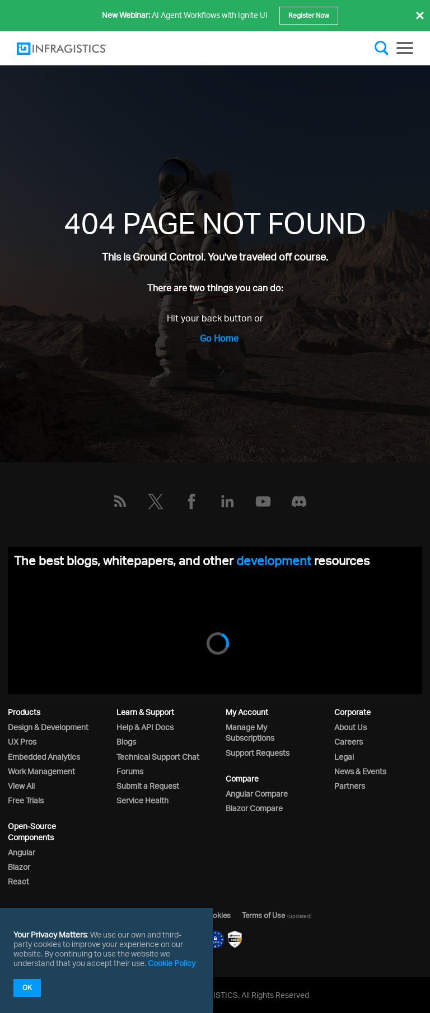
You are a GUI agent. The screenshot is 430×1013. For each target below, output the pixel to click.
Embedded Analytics (44, 756)
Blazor (19, 867)
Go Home (219, 338)
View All (21, 785)
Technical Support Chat (157, 756)
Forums (129, 771)
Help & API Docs (145, 727)
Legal (344, 756)
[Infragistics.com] (73, 48)
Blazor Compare (254, 808)
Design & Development (48, 727)
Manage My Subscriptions (250, 732)
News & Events (360, 771)
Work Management (41, 771)
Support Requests (257, 753)
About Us (350, 727)
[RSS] (120, 501)
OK (27, 987)
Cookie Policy (171, 963)
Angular (21, 852)
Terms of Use (263, 915)
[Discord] (299, 501)
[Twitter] (155, 501)
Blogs (126, 741)
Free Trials (26, 800)
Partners (349, 785)
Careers (348, 741)
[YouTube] (263, 501)
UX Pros (22, 741)
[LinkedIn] (227, 501)
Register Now (308, 15)
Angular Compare (257, 793)
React (18, 881)
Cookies (217, 915)
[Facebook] (191, 501)
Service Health (142, 800)
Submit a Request (147, 785)
